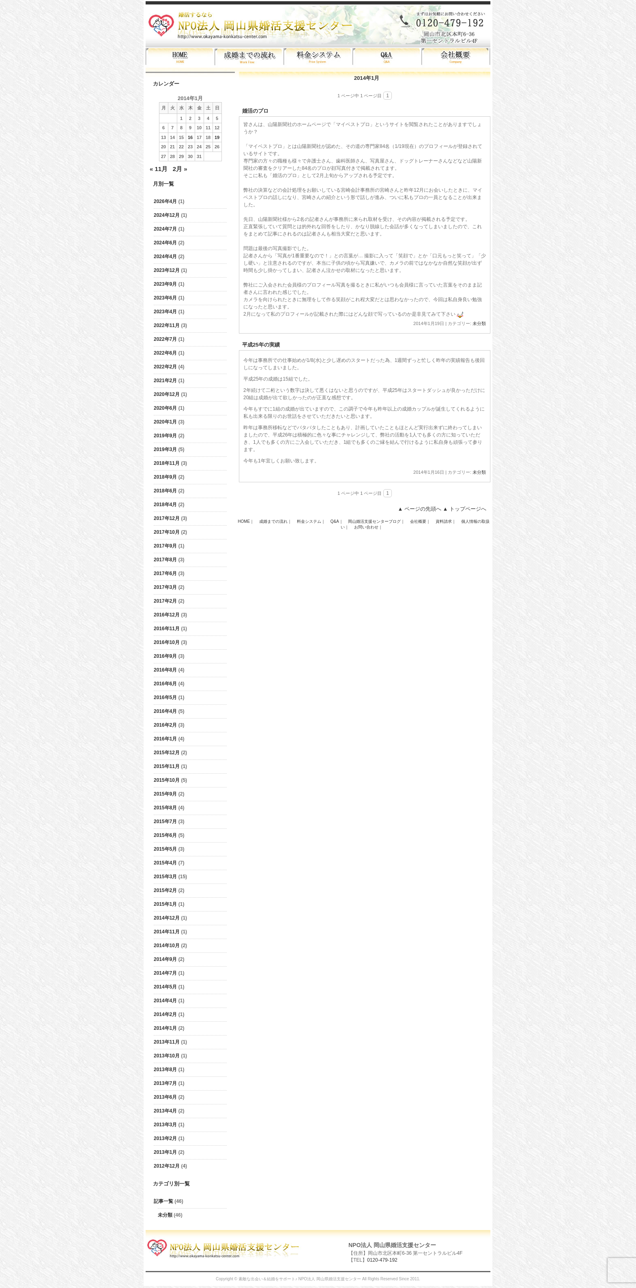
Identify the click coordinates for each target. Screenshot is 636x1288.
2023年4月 (165, 312)
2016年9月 (165, 656)
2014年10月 (167, 945)
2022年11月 (167, 325)
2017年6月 (165, 573)
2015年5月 (165, 849)
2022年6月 (165, 353)
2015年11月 (167, 766)
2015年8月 (165, 808)
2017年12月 (167, 518)
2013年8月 (165, 1069)
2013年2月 (165, 1138)
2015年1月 (165, 904)
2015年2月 (165, 890)
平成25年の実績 (261, 345)
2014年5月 (165, 987)
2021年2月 (165, 380)
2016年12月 (167, 615)
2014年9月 (165, 959)
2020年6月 (165, 408)
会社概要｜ (420, 521)
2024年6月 (165, 243)
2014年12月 (167, 918)
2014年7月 (165, 973)
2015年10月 (167, 780)
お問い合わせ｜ (368, 527)
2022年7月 (165, 339)
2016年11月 (167, 628)
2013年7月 (165, 1083)
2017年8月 (165, 560)
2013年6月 (165, 1097)
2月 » (180, 168)
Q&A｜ (337, 521)
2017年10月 (167, 532)
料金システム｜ (311, 521)
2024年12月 (167, 215)
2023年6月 (165, 298)
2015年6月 (165, 835)
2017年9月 (165, 546)
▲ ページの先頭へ (419, 509)
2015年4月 (165, 863)
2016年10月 (167, 642)
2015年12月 (167, 752)
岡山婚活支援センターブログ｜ (376, 521)
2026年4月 (165, 201)
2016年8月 (165, 670)
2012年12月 (167, 1166)
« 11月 (159, 168)
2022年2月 (165, 367)
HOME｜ (246, 521)
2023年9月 (165, 284)
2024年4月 (165, 256)
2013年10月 (167, 1056)
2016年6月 (165, 684)
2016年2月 (165, 725)
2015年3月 (165, 876)
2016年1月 (165, 739)
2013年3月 (165, 1125)
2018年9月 (165, 477)
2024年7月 (165, 229)
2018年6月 (165, 491)
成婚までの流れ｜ (275, 521)
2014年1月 (165, 1028)
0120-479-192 (382, 1260)
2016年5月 (165, 697)
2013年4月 (165, 1111)
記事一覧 (163, 1201)
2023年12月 (167, 270)
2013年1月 (165, 1152)
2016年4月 (165, 711)
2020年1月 (165, 422)
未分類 (165, 1215)
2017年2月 (165, 601)
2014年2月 (165, 1014)
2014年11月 (167, 932)
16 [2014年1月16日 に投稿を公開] (190, 137)
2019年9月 (165, 436)
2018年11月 (167, 463)
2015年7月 (165, 821)
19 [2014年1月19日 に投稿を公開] (217, 137)
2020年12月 (167, 394)
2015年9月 (165, 794)
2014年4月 (165, 1000)
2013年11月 (167, 1042)
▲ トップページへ (464, 509)
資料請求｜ (446, 521)
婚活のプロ (255, 111)
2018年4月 (165, 504)
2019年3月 (165, 449)
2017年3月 (165, 587)
